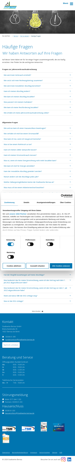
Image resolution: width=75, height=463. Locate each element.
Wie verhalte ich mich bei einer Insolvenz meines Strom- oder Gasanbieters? (33, 193)
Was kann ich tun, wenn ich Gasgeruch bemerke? (22, 139)
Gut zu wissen (24, 36)
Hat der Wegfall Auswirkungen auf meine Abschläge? (24, 275)
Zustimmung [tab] (9, 209)
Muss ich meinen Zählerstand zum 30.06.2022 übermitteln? (27, 269)
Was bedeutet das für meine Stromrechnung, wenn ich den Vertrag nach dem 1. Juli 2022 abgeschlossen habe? (34, 281)
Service (16, 36)
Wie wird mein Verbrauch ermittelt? (17, 75)
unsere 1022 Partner (18, 220)
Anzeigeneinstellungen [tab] (46, 209)
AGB (60, 452)
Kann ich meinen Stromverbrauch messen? (20, 155)
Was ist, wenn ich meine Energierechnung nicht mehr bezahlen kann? (30, 160)
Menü (68, 4)
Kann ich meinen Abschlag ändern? (17, 91)
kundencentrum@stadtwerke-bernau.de (20, 339)
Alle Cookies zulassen (61, 260)
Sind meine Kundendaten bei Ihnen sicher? (20, 198)
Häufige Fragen (36, 36)
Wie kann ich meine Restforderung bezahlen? (21, 107)
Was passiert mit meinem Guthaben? (18, 102)
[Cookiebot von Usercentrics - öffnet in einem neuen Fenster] (62, 202)
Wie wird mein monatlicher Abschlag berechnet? (22, 86)
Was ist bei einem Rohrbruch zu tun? (18, 144)
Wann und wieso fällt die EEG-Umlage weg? (20, 296)
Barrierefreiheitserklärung (20, 452)
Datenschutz (6, 452)
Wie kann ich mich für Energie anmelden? (19, 166)
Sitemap (54, 452)
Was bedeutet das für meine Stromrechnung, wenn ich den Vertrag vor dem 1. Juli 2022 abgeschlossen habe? (35, 289)
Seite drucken (37, 311)
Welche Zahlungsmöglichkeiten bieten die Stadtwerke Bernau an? (29, 182)
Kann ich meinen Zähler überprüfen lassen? (20, 150)
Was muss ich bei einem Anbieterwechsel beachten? (24, 187)
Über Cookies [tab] (65, 209)
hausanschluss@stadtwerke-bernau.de (19, 413)
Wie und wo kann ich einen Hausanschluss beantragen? (25, 128)
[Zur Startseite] (10, 8)
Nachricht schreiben (11, 345)
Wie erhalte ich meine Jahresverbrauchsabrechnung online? (26, 113)
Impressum (33, 452)
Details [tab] (26, 209)
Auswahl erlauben (37, 260)
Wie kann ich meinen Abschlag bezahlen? (19, 96)
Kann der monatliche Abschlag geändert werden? (23, 171)
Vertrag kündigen (44, 452)
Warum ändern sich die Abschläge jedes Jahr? (21, 177)
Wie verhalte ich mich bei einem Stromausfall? (21, 133)
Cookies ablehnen (14, 260)
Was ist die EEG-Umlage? (13, 301)
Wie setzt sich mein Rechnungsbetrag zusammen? (23, 80)
